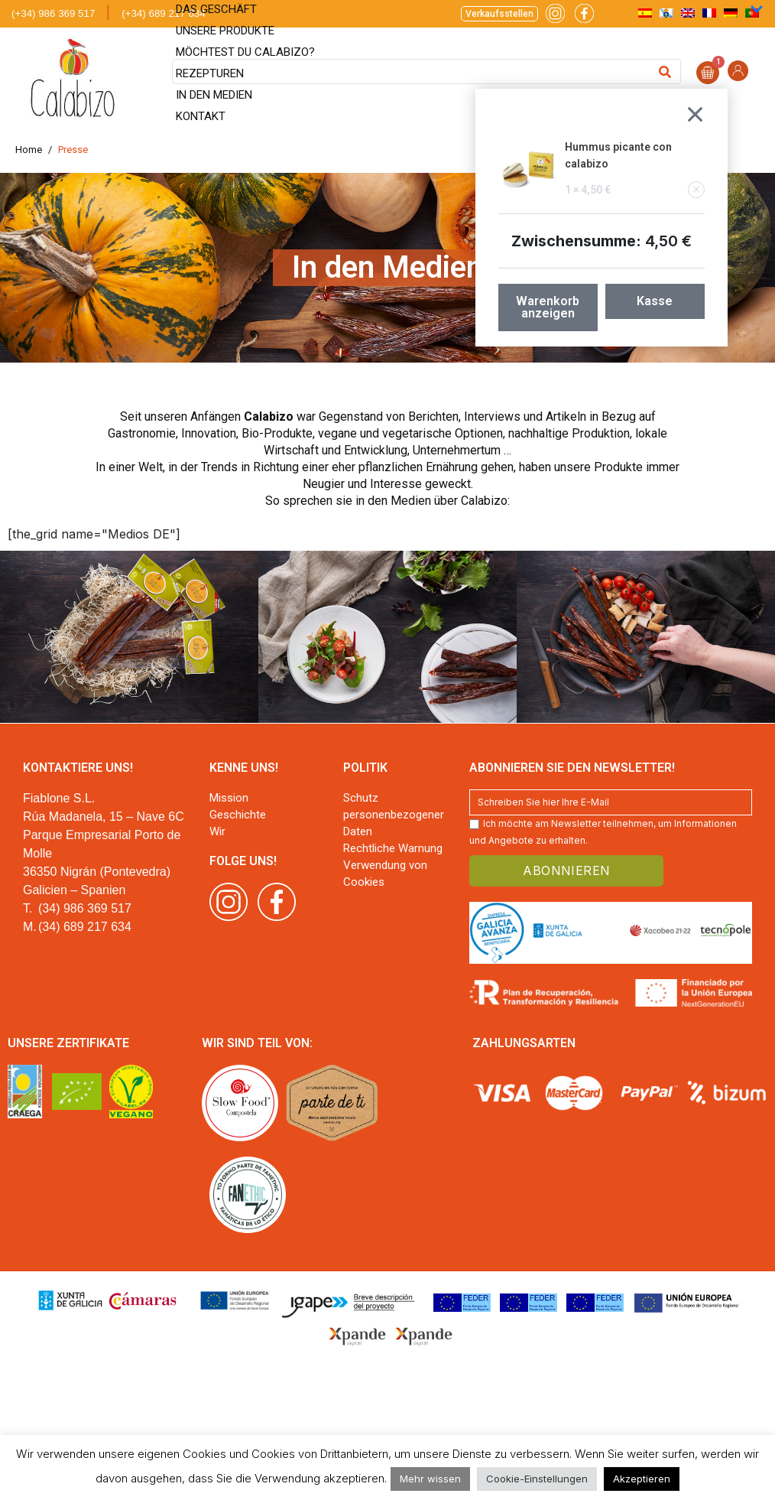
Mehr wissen (430, 1478)
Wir (217, 831)
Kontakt (200, 116)
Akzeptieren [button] (641, 1478)
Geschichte (237, 815)
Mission (228, 798)
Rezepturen (210, 73)
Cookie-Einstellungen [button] (537, 1478)
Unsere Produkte (225, 30)
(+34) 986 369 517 (53, 13)
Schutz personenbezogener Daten (393, 814)
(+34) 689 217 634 (163, 13)
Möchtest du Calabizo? (245, 52)
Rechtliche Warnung (393, 848)
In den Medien (214, 95)
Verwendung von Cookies (385, 873)
